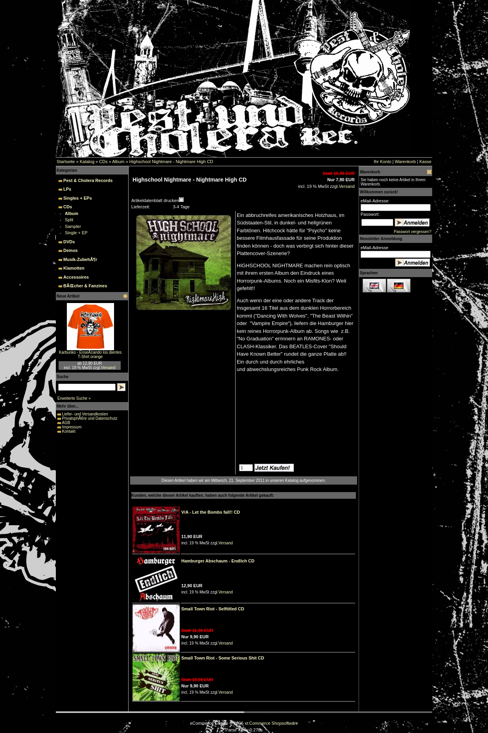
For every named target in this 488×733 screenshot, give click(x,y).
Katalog (87, 161)
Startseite (66, 161)
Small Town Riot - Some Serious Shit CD (222, 658)
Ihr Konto (382, 161)
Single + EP (76, 232)
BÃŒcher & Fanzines (85, 285)
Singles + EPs (77, 198)
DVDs (69, 241)
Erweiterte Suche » (74, 398)
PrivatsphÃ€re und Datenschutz (90, 418)
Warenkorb (405, 161)
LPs (67, 189)
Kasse (425, 161)
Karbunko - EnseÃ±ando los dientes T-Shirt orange (90, 354)
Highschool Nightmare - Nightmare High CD (171, 161)
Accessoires (76, 277)
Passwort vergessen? (412, 232)
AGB (66, 423)
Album (118, 161)
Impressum (71, 427)
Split (69, 219)
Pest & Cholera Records (87, 180)
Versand (108, 368)
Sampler (73, 226)
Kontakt (69, 431)
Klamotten (74, 268)
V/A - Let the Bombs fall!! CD (210, 512)
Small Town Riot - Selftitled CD (212, 608)
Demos (70, 250)
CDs (103, 161)
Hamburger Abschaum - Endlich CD (217, 560)
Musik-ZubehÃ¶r (80, 259)
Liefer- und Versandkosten (85, 414)
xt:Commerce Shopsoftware (271, 723)
